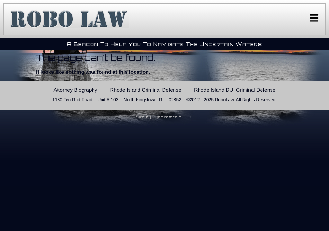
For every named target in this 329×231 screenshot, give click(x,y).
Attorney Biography (75, 90)
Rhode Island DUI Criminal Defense (234, 90)
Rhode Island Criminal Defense (145, 90)
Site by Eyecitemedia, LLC (164, 117)
